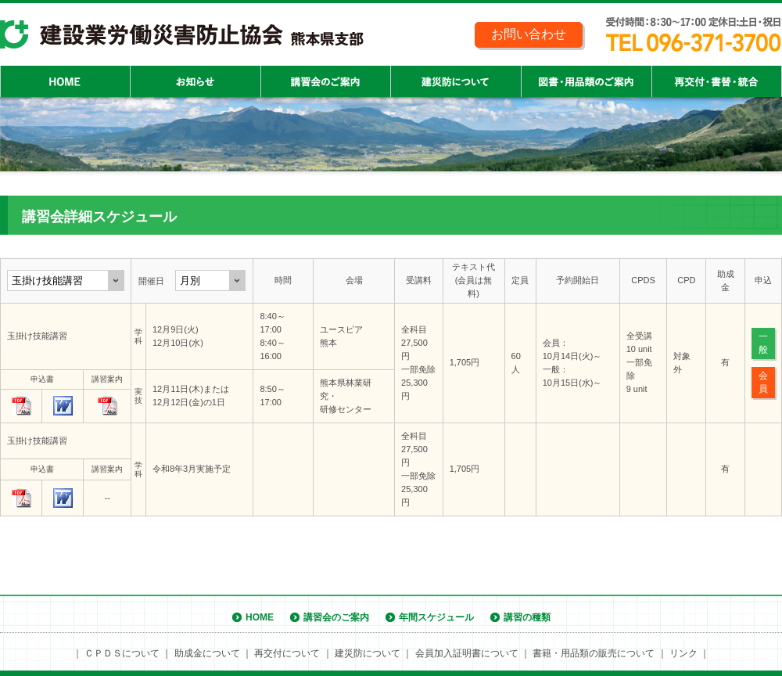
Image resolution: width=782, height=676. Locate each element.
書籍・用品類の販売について (594, 653)
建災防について (367, 653)
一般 (763, 343)
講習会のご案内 (336, 617)
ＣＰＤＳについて (122, 653)
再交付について (287, 653)
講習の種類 (527, 617)
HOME (260, 617)
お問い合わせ (528, 34)
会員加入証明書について (466, 653)
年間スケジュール (436, 617)
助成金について (207, 653)
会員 (763, 382)
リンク (683, 653)
